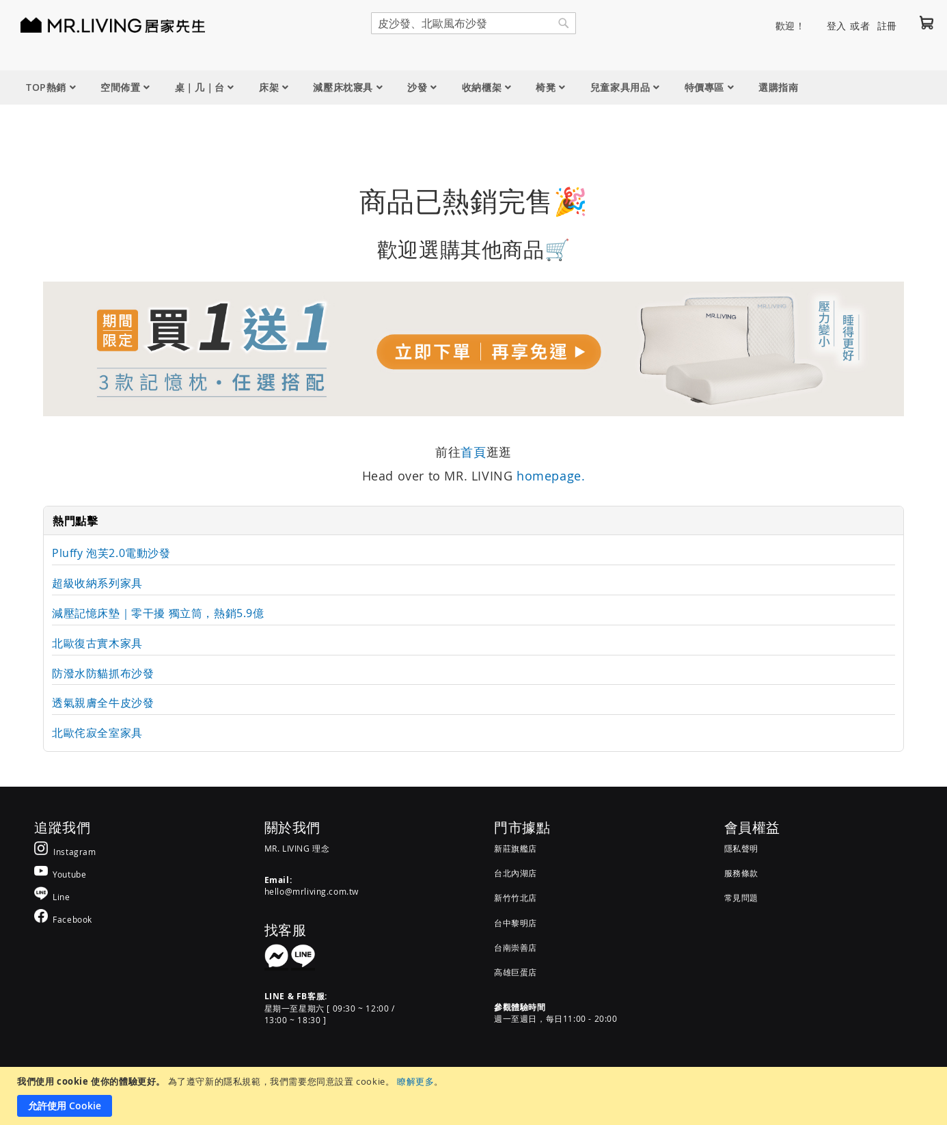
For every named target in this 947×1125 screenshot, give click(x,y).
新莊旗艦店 (515, 848)
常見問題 (741, 897)
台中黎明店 (515, 922)
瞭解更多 (415, 1081)
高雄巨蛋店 (515, 971)
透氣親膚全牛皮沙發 (103, 702)
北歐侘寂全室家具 (97, 732)
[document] (475, 1096)
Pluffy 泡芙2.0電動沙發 (111, 552)
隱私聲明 (741, 848)
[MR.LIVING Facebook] (63, 918)
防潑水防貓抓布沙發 (103, 673)
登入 (837, 25)
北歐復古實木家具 (97, 643)
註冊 (887, 25)
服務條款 (741, 872)
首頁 (473, 452)
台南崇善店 (515, 947)
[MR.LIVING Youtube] (60, 873)
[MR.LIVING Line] (52, 896)
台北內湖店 (515, 872)
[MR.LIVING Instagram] (65, 851)
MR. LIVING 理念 (297, 848)
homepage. (551, 475)
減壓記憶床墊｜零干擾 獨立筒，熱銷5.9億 (158, 613)
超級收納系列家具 (97, 583)
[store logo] (96, 24)
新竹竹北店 (515, 897)
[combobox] (473, 23)
